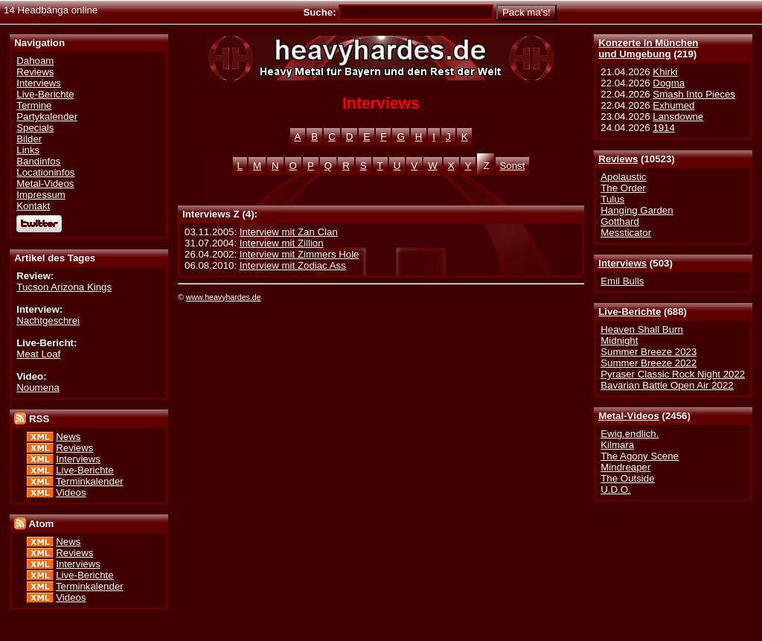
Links (27, 150)
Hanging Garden (637, 210)
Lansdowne (678, 116)
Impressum (40, 194)
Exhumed (673, 105)
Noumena (38, 387)
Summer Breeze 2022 (649, 363)
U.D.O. (616, 489)
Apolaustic (623, 176)
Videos (71, 492)
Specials (35, 127)
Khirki (665, 71)
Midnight (619, 340)
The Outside (627, 478)
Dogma (669, 83)
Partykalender (46, 116)
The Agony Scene (640, 456)
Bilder (29, 138)
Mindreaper (625, 467)
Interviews (622, 263)
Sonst (512, 165)
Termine (33, 105)
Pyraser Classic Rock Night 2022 (673, 374)
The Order (623, 188)
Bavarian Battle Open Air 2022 (667, 385)
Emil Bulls (622, 281)
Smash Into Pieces (694, 94)
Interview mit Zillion (282, 243)
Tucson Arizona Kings (64, 287)
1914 (664, 127)
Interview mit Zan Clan (289, 231)
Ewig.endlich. (630, 433)
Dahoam (35, 60)
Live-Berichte (629, 311)
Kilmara (617, 444)
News (68, 436)
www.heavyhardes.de (223, 297)
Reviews (618, 159)
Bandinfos (38, 161)
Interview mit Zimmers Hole (299, 254)
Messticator (626, 232)
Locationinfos (45, 172)
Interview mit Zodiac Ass (293, 265)
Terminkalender (90, 481)
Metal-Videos (628, 415)
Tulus (612, 199)
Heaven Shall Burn (642, 329)
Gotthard (620, 221)
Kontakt (33, 205)
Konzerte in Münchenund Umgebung (648, 48)
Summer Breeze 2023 (649, 351)
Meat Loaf (38, 354)
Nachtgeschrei (48, 320)
